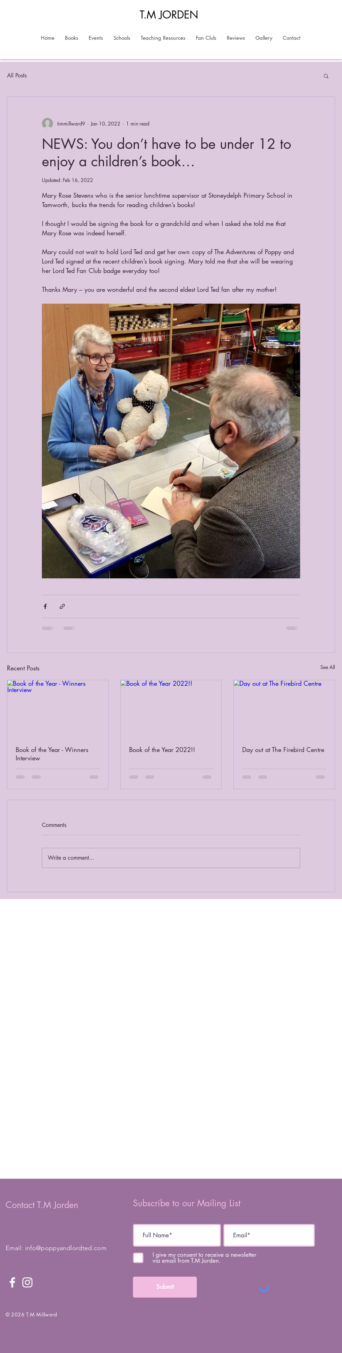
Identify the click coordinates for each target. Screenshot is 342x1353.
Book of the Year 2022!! (162, 749)
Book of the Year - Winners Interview (52, 753)
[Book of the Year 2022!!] (171, 708)
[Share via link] (62, 606)
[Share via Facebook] (45, 606)
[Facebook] (12, 1282)
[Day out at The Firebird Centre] (284, 708)
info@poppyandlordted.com (66, 1248)
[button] (326, 75)
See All (327, 667)
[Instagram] (27, 1282)
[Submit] (165, 1287)
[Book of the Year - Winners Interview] (57, 708)
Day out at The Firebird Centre (283, 749)
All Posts (17, 75)
